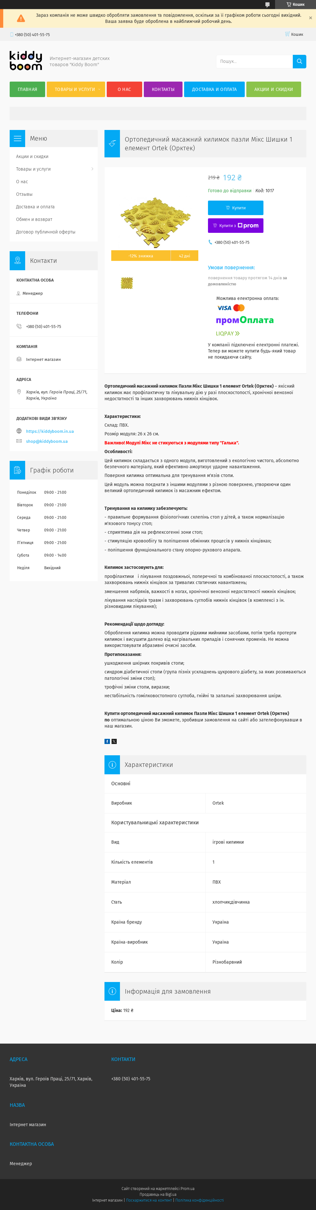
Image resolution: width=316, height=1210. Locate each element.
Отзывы (24, 194)
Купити (239, 207)
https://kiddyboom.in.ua (50, 431)
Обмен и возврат (34, 219)
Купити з (238, 226)
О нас (124, 89)
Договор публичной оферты (45, 232)
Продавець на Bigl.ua (158, 1194)
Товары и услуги (75, 89)
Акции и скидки (273, 89)
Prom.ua (187, 1188)
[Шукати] (299, 61)
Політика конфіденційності (199, 1200)
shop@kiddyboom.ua (47, 441)
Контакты (163, 89)
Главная (27, 89)
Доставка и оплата (214, 89)
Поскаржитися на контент (149, 1200)
